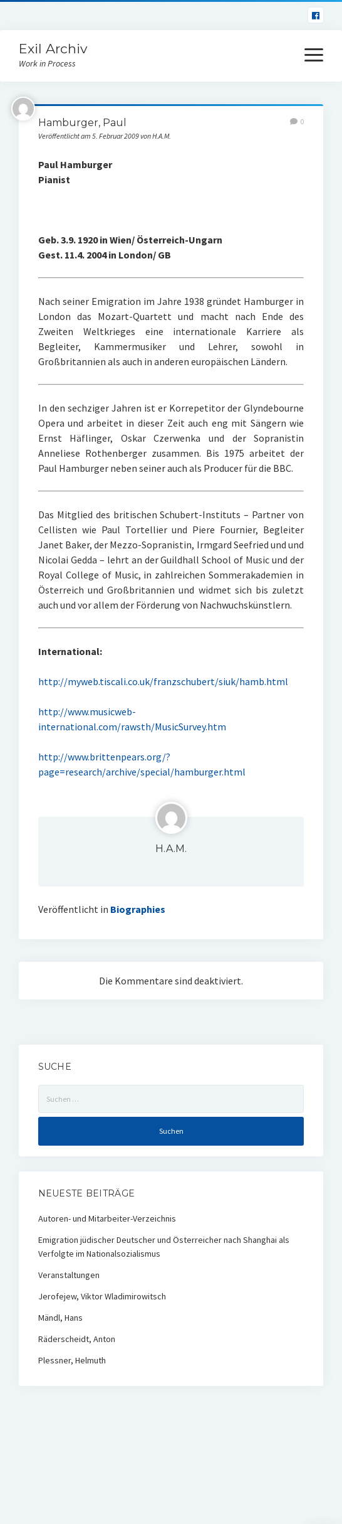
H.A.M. (171, 849)
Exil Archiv (53, 48)
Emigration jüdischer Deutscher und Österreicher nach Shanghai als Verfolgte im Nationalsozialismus (163, 1246)
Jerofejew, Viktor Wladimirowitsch (102, 1296)
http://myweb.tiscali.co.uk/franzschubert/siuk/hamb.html (163, 681)
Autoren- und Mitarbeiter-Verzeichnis (107, 1218)
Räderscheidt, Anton (76, 1339)
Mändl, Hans (60, 1317)
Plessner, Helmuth (72, 1360)
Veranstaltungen (69, 1275)
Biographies (137, 909)
